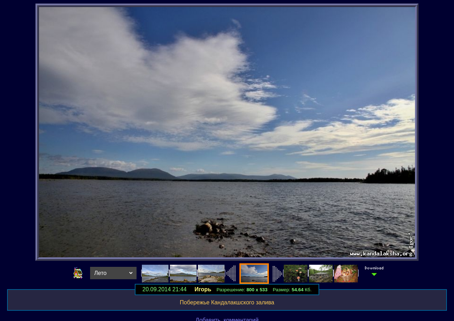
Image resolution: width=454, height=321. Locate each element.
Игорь (202, 289)
